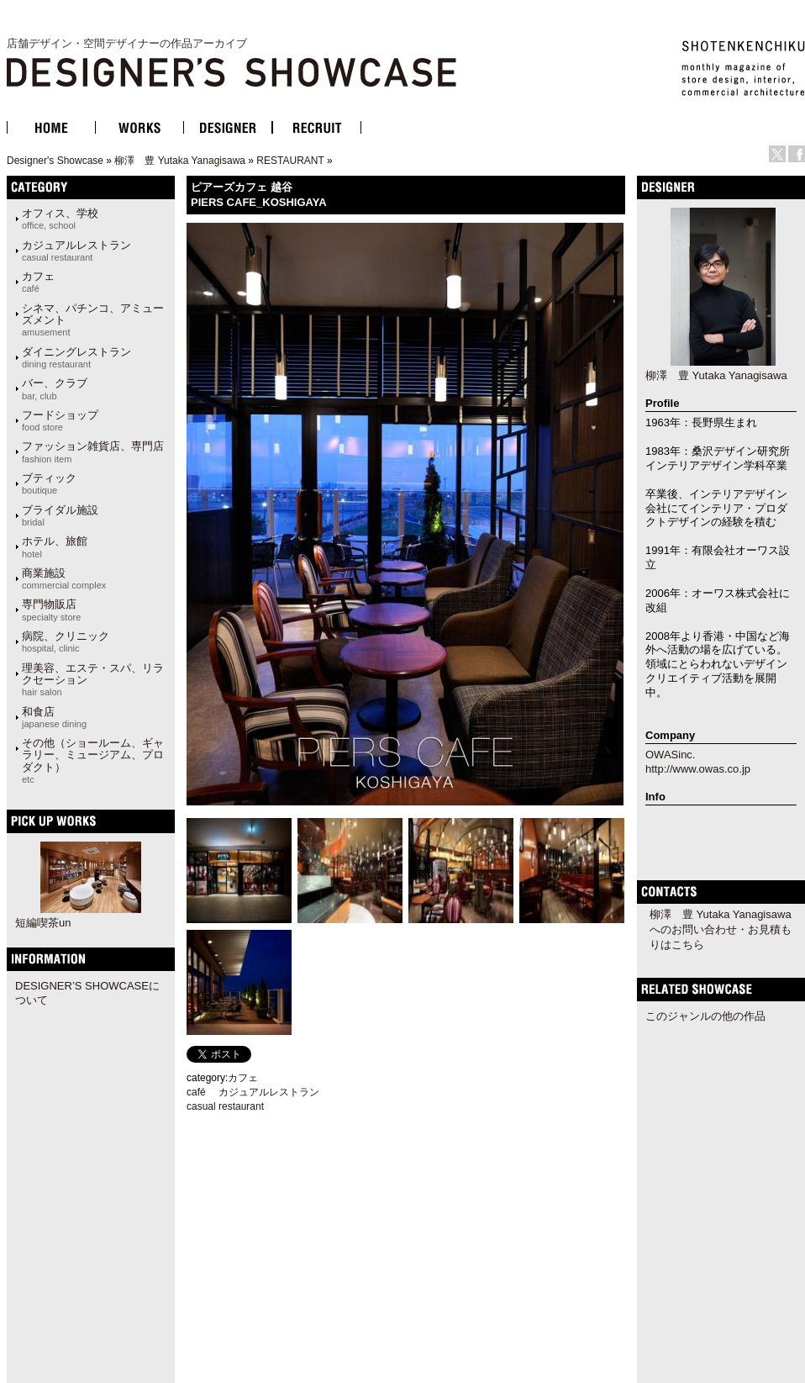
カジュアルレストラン (76, 250)
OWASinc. (670, 754)
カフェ (38, 281)
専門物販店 (51, 609)
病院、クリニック (65, 641)
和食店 (54, 717)
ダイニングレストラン (76, 357)
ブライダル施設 (60, 515)
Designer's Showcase (55, 160)
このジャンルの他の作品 (705, 1016)
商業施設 (64, 578)
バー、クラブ (54, 388)
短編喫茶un (43, 922)
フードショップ (60, 420)
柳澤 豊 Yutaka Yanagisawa (179, 160)
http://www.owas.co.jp (697, 769)
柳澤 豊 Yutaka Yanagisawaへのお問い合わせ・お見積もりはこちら (721, 929)
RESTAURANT (290, 160)
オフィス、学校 (60, 218)
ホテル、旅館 (54, 546)
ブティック (49, 483)
